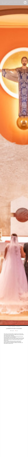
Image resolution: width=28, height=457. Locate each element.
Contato (8, 3)
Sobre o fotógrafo (4, 3)
